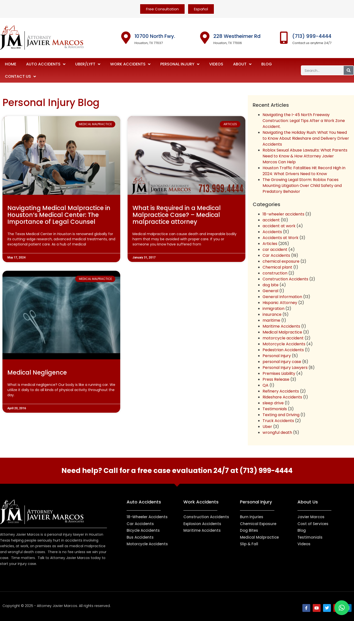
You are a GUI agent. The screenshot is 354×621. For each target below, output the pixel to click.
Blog (266, 64)
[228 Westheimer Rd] (205, 37)
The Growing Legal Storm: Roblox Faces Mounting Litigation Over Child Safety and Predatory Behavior (302, 185)
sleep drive (273, 403)
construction (275, 273)
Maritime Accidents (281, 326)
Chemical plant (277, 267)
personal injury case (282, 361)
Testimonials (275, 409)
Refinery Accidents (281, 391)
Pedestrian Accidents (283, 350)
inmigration (273, 308)
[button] (341, 607)
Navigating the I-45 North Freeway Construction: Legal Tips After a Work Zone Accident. (304, 120)
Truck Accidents (278, 421)
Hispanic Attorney (280, 302)
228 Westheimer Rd (237, 36)
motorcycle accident (283, 338)
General (270, 291)
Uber (267, 426)
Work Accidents (130, 64)
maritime (271, 320)
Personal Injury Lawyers (285, 367)
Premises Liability (279, 373)
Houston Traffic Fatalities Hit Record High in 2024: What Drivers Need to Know (304, 171)
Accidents (272, 232)
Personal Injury (179, 64)
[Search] (349, 70)
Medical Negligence (37, 372)
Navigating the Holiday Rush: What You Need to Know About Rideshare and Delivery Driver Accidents (306, 138)
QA (265, 385)
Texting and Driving (281, 415)
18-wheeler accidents (283, 214)
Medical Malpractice (282, 332)
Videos (216, 64)
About (242, 64)
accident (271, 220)
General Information (282, 297)
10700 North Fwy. (154, 36)
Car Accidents (276, 255)
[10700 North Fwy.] (126, 37)
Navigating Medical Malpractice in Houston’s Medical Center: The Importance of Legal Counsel (58, 215)
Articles (270, 243)
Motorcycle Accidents (284, 344)
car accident (275, 249)
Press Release (276, 379)
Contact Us (20, 76)
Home (10, 64)
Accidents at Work (280, 238)
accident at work (279, 226)
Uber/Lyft (87, 64)
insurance (272, 314)
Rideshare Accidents (282, 397)
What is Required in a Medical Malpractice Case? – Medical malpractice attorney (177, 215)
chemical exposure (281, 261)
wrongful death (277, 432)
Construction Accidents (285, 279)
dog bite (271, 285)
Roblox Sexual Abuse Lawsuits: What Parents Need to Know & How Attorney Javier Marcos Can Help (305, 156)
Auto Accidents (45, 64)
